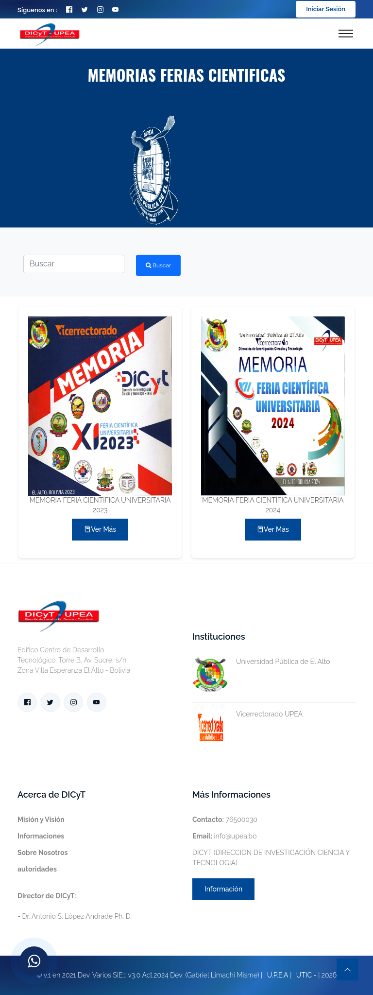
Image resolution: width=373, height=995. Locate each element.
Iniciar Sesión (325, 9)
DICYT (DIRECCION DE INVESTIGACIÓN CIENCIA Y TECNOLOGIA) (271, 858)
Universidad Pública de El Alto (261, 662)
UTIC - (306, 975)
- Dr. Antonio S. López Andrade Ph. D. (74, 906)
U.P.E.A (277, 975)
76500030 (224, 819)
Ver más (100, 529)
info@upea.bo (224, 836)
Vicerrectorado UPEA (247, 714)
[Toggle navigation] (346, 33)
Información (223, 889)
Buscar (158, 265)
